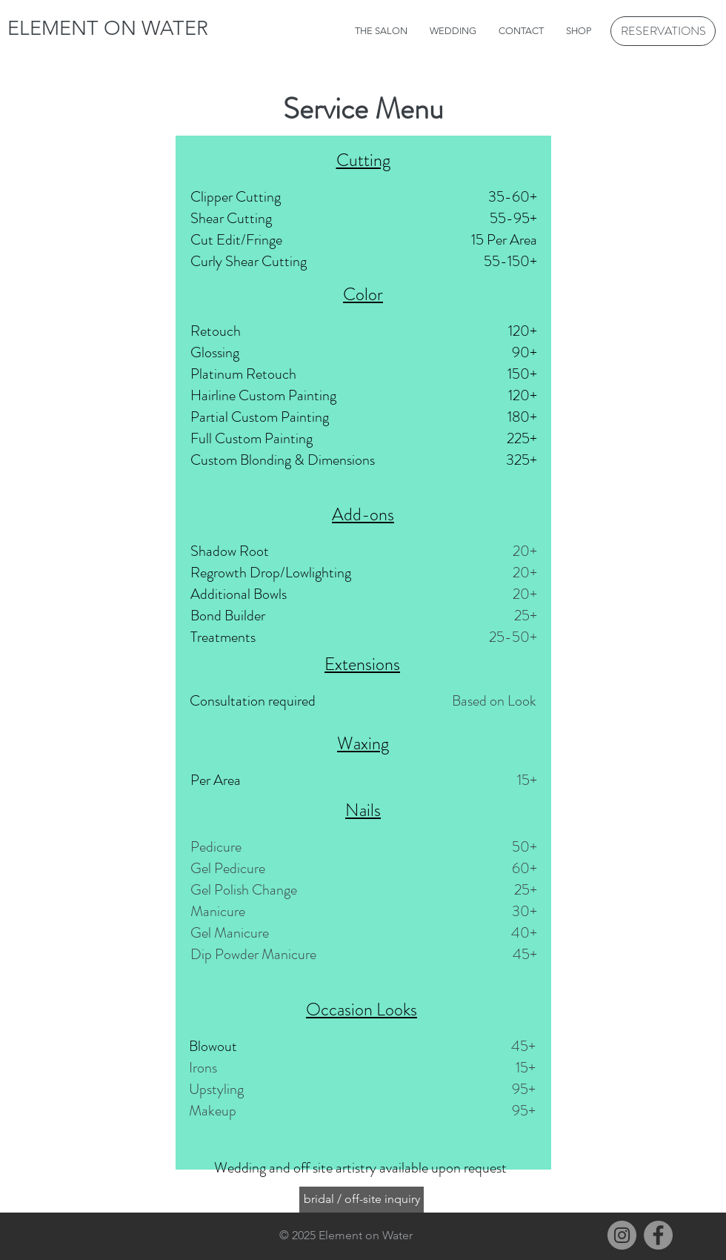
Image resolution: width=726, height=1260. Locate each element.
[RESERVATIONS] (663, 31)
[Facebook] (658, 1235)
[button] (453, 31)
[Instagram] (621, 1235)
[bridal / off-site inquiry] (361, 1200)
